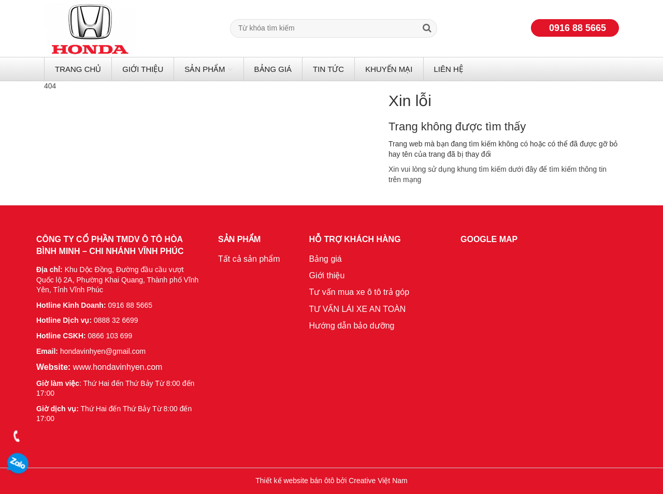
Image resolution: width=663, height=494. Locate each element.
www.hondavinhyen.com (99, 367)
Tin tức (328, 69)
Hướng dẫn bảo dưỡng (352, 325)
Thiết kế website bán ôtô (294, 480)
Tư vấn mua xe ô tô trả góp (359, 292)
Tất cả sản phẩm (249, 259)
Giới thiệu (142, 69)
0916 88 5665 (577, 28)
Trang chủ (78, 69)
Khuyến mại (388, 69)
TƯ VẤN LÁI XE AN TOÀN (357, 309)
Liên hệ (448, 69)
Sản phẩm (204, 69)
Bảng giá (273, 69)
